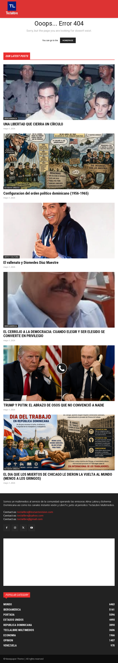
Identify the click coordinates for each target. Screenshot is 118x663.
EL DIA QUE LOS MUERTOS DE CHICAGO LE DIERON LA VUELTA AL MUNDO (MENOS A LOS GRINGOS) (57, 476)
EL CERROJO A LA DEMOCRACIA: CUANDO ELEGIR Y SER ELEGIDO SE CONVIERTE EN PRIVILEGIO (54, 334)
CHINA (7, 399)
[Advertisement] (59, 562)
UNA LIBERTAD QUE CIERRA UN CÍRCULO (33, 124)
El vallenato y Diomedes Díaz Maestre (30, 262)
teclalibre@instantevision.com (35, 512)
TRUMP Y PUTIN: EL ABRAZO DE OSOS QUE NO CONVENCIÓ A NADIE (53, 405)
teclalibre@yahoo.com (30, 515)
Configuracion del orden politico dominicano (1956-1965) (46, 193)
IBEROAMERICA (10, 118)
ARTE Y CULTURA (11, 257)
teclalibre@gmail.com (30, 519)
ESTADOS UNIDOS (12, 187)
